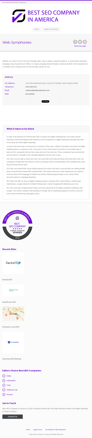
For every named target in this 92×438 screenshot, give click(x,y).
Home (36, 29)
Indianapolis (11, 380)
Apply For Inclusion (51, 29)
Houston (10, 394)
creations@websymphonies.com (37, 90)
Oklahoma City (12, 390)
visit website (29, 94)
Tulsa (9, 385)
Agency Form (37, 429)
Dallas (9, 376)
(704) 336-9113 (31, 87)
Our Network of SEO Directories (55, 429)
